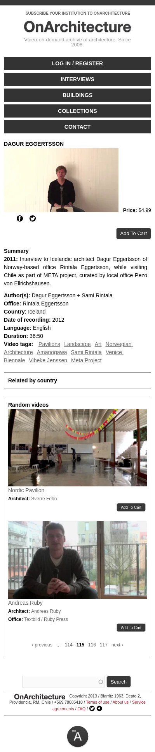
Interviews (77, 79)
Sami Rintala (86, 352)
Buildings (77, 95)
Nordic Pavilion (26, 490)
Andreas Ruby (25, 603)
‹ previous (42, 645)
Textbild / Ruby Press (46, 619)
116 (92, 645)
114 (69, 645)
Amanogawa (52, 352)
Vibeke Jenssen (48, 360)
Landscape (77, 344)
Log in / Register (77, 63)
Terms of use (97, 702)
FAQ (81, 708)
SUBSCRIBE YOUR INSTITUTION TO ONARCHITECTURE (78, 13)
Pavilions (49, 344)
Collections (77, 111)
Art (98, 344)
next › (117, 645)
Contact (77, 127)
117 (104, 645)
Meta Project (86, 360)
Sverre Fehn (44, 498)
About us (121, 702)
